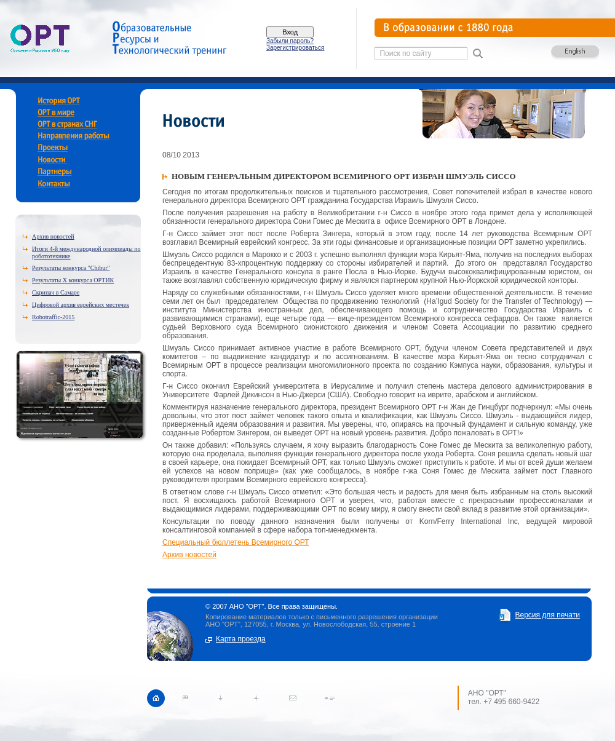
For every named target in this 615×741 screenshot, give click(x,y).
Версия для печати (547, 615)
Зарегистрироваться (295, 47)
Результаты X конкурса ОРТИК (73, 280)
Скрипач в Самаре (55, 292)
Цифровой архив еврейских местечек (80, 304)
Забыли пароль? (290, 41)
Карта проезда (241, 639)
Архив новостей (53, 236)
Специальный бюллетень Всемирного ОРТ (235, 542)
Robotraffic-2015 (53, 317)
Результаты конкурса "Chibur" (71, 267)
